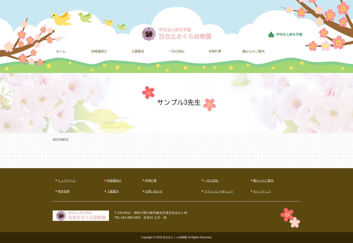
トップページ (66, 180)
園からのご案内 (263, 180)
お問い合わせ (154, 191)
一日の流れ (211, 180)
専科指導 (64, 191)
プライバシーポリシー (218, 191)
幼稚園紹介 (114, 180)
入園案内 (113, 191)
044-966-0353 (130, 217)
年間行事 (151, 180)
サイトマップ (262, 191)
